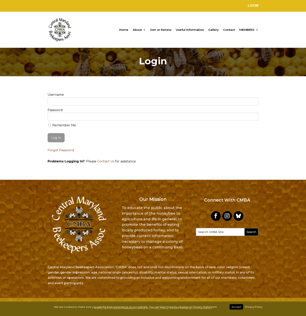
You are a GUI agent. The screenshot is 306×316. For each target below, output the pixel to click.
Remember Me (62, 125)
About (137, 30)
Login (253, 5)
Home (123, 30)
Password (55, 110)
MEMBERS (246, 30)
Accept (236, 306)
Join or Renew (161, 30)
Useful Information (190, 30)
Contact (229, 30)
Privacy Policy (253, 306)
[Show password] (252, 117)
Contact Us (105, 161)
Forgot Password (61, 150)
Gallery (213, 30)
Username (56, 94)
